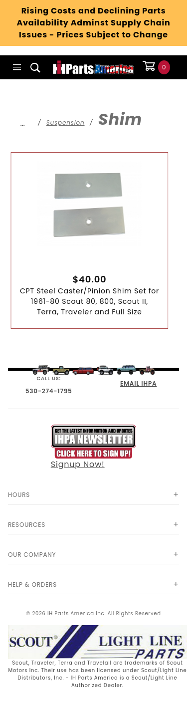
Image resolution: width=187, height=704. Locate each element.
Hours (19, 494)
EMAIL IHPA (138, 383)
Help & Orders (32, 584)
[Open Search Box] (35, 67)
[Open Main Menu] (17, 67)
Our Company (32, 554)
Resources (26, 524)
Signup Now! (94, 447)
